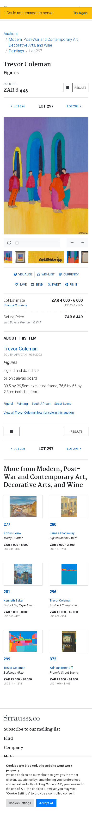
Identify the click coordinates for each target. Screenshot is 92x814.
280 (53, 524)
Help (9, 757)
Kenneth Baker (13, 600)
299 (7, 659)
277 (7, 524)
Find (8, 738)
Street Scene (62, 403)
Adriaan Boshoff (61, 668)
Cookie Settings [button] (20, 803)
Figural (8, 403)
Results (80, 87)
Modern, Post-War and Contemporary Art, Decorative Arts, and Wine (44, 42)
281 (7, 591)
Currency (69, 274)
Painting (22, 403)
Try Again (80, 13)
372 (53, 659)
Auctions (11, 33)
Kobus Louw (12, 533)
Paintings (16, 51)
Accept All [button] (46, 803)
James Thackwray (62, 533)
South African (41, 403)
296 (53, 591)
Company (13, 748)
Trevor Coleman (20, 349)
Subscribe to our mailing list (32, 729)
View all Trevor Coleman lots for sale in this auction (39, 412)
